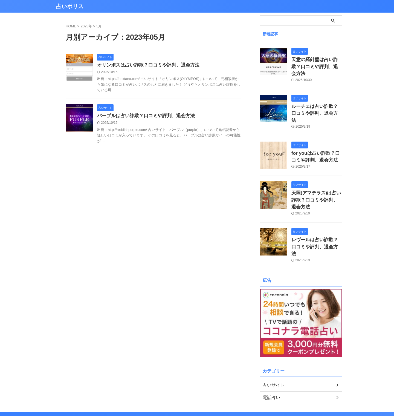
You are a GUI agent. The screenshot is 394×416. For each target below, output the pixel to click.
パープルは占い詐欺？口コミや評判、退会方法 (143, 116)
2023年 (86, 26)
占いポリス (69, 6)
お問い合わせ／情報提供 (217, 386)
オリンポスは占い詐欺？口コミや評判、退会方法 (145, 65)
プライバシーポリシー (175, 386)
